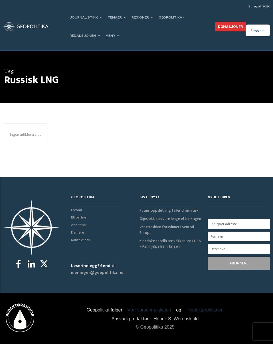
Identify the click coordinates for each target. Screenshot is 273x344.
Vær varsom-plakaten (149, 309)
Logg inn (257, 30)
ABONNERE (238, 263)
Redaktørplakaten (205, 309)
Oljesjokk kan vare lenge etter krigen (168, 218)
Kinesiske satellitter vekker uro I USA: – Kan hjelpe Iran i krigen (170, 242)
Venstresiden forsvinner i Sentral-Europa (166, 228)
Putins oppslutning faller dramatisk (167, 210)
